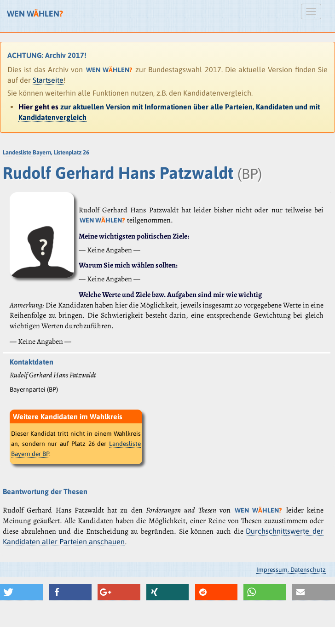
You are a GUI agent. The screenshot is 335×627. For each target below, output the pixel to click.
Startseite (48, 80)
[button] (21, 592)
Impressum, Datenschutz (291, 569)
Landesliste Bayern (27, 152)
